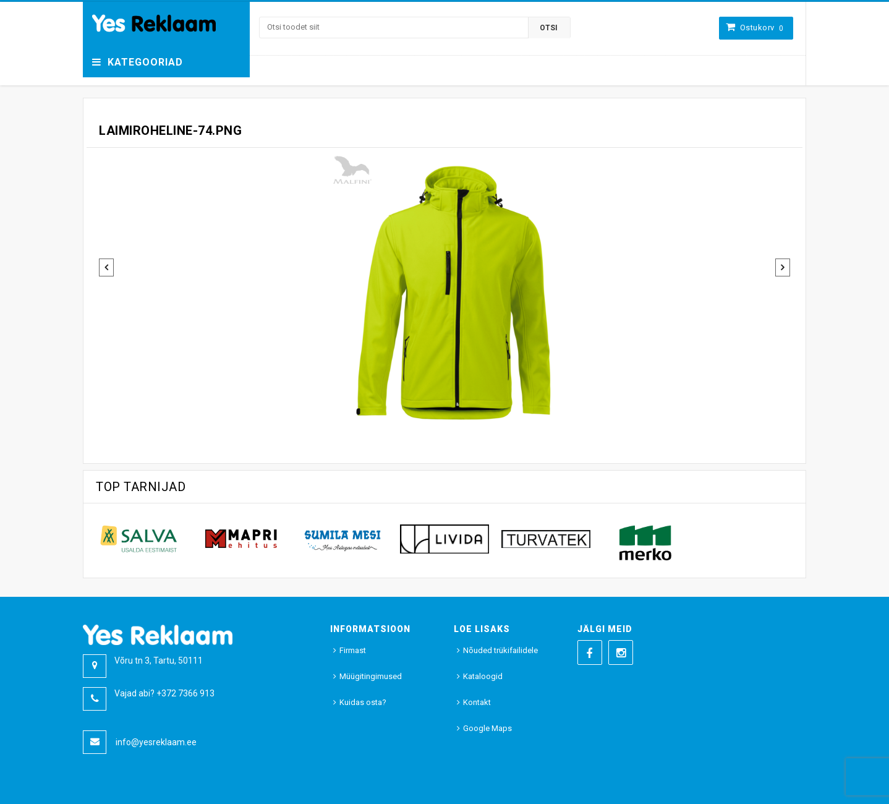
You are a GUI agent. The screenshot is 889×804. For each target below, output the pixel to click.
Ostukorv (762, 27)
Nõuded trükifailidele (500, 650)
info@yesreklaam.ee (156, 742)
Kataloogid (483, 676)
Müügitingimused (370, 676)
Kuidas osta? (362, 702)
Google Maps (487, 728)
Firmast (352, 650)
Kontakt (477, 702)
